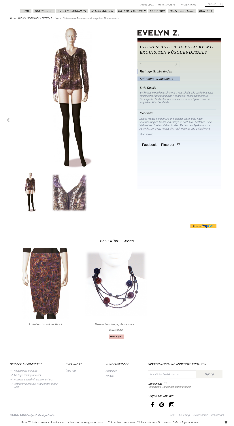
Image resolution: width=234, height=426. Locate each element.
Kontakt (205, 11)
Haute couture (182, 11)
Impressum (217, 415)
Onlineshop (44, 11)
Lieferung (184, 415)
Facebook (148, 145)
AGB (173, 415)
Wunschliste (155, 383)
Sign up (209, 374)
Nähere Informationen (186, 422)
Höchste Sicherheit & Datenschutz (33, 379)
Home (13, 18)
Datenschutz (200, 415)
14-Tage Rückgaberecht (27, 375)
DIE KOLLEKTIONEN (132, 11)
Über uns (71, 370)
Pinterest (167, 145)
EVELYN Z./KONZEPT (72, 11)
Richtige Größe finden (156, 71)
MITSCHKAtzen (102, 11)
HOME (26, 11)
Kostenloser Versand (25, 370)
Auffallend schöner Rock (45, 324)
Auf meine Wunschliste (156, 78)
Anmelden (147, 4)
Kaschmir (157, 11)
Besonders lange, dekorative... (116, 324)
